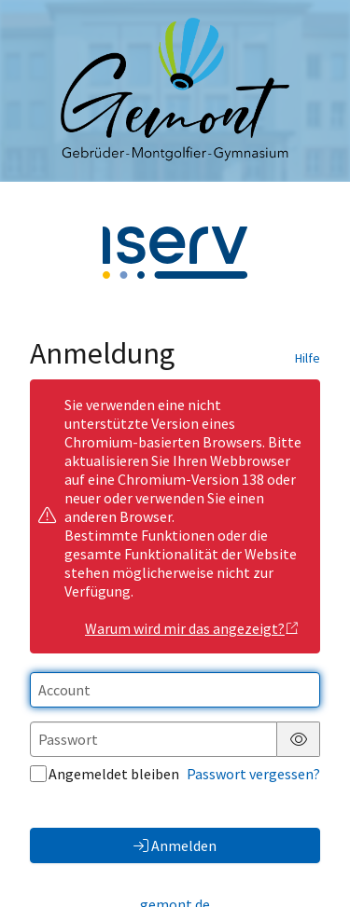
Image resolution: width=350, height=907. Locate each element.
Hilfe (307, 358)
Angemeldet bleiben (104, 773)
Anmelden (175, 845)
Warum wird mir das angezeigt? (192, 628)
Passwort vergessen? (253, 773)
